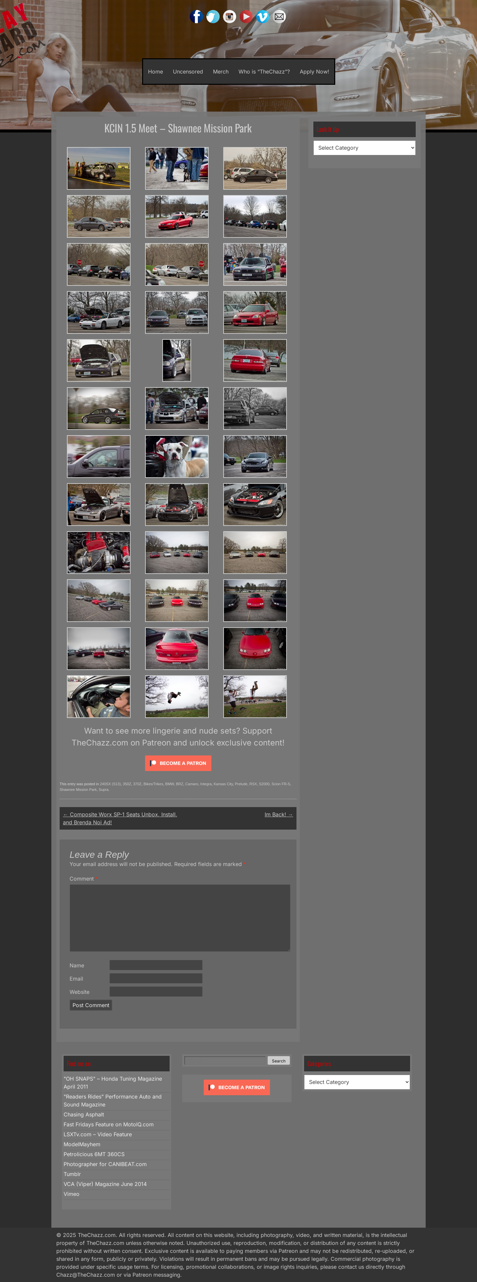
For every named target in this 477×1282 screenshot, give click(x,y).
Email (76, 978)
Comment (84, 878)
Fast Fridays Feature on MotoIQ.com (109, 1124)
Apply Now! (314, 71)
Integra (206, 784)
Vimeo (72, 1194)
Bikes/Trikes (153, 784)
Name (77, 965)
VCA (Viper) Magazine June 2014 (105, 1184)
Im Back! (279, 814)
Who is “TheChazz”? (264, 71)
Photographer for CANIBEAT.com (105, 1164)
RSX (253, 784)
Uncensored (188, 71)
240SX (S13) (110, 784)
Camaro (191, 784)
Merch (221, 71)
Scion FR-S (281, 784)
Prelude (241, 784)
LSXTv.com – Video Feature (98, 1134)
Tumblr (72, 1174)
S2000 (264, 784)
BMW (169, 784)
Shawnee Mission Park (78, 790)
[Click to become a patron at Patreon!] (178, 772)
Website (79, 992)
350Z (127, 784)
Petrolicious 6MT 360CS (94, 1154)
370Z (137, 784)
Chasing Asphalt (84, 1114)
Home (155, 71)
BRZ (179, 784)
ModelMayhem (82, 1144)
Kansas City (223, 784)
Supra (103, 790)
